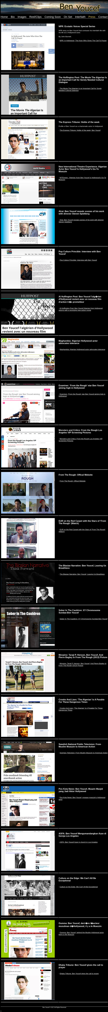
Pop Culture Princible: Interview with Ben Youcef (78, 260)
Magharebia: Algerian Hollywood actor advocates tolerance (82, 349)
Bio (13, 16)
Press (91, 16)
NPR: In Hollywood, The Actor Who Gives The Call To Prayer (83, 41)
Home (4, 16)
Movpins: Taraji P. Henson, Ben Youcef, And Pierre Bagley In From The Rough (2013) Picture (82, 664)
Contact (102, 16)
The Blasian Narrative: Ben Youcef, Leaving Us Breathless (82, 574)
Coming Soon (53, 16)
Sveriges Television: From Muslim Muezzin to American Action (84, 753)
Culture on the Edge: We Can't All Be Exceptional (79, 887)
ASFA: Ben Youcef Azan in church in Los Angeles (79, 842)
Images (22, 16)
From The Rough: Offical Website (72, 481)
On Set (68, 16)
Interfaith (80, 16)
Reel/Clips (35, 16)
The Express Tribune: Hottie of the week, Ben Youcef (80, 130)
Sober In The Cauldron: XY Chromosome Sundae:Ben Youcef (83, 619)
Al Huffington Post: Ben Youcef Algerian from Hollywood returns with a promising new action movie (81, 309)
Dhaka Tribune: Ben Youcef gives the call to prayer (79, 974)
